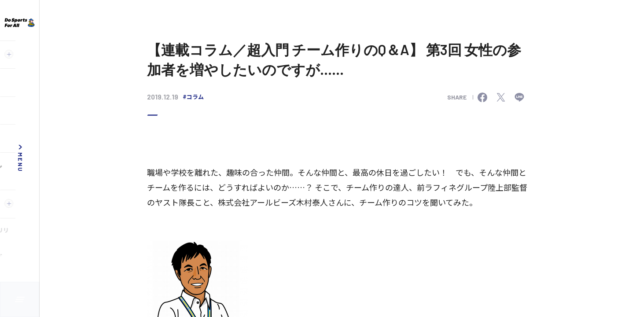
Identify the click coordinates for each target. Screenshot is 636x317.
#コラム (193, 96)
